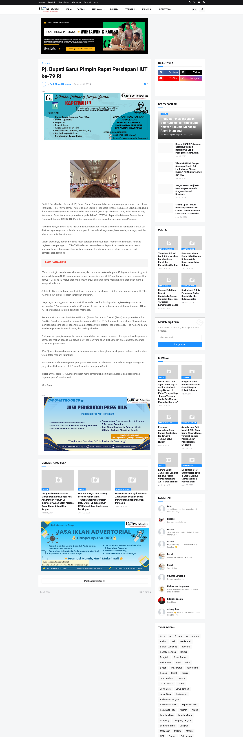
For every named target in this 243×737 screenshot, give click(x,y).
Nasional (97, 9)
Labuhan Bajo (167, 715)
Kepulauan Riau (167, 710)
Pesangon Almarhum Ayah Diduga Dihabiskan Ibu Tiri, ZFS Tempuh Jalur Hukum (167, 434)
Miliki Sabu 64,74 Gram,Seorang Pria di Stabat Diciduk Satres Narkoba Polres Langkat (190, 476)
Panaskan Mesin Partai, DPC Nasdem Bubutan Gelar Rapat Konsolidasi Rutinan (191, 259)
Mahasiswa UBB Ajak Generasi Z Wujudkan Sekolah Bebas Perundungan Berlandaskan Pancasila (131, 498)
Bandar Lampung (168, 646)
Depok (174, 673)
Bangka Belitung (168, 652)
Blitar (187, 662)
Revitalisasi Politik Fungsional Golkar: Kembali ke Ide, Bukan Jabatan (190, 294)
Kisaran (183, 710)
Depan (69, 9)
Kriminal (147, 9)
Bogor (163, 668)
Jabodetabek (166, 678)
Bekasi (183, 652)
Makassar (165, 731)
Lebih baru (45, 592)
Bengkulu (164, 657)
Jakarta (181, 678)
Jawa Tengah (182, 689)
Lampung (164, 720)
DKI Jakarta (176, 668)
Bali (173, 641)
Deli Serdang (192, 668)
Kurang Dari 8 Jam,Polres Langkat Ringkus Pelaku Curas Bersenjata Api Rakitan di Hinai (168, 476)
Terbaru (130, 9)
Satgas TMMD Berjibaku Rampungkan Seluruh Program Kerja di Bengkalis (187, 190)
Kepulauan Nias (189, 704)
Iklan (96, 2)
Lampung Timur (167, 725)
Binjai (178, 662)
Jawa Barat (165, 689)
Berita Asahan (180, 657)
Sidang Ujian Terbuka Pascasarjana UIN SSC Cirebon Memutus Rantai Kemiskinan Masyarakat (187, 209)
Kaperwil (87, 2)
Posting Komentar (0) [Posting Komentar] (94, 581)
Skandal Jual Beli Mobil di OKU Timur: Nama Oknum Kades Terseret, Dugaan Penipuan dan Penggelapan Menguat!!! (191, 436)
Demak (163, 673)
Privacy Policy (63, 2)
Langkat (184, 725)
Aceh (162, 636)
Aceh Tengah (175, 636)
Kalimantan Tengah (169, 699)
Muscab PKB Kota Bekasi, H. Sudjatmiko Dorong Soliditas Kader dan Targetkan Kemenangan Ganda (168, 297)
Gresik (185, 673)
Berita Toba (165, 662)
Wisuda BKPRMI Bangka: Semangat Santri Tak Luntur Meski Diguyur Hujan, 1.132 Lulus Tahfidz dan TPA (188, 169)
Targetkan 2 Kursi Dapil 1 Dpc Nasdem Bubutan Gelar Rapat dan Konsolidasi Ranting (168, 259)
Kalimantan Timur (168, 704)
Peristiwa (165, 9)
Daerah (81, 9)
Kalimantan (181, 694)
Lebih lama (144, 592)
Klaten (195, 710)
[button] (194, 9)
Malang (177, 731)
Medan (189, 731)
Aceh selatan (192, 636)
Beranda (41, 2)
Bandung (185, 646)
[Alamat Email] (180, 337)
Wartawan (76, 2)
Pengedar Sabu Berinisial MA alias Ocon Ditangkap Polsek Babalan (190, 386)
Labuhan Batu (185, 715)
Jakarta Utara (167, 683)
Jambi (181, 683)
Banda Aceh (185, 641)
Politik (114, 9)
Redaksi (51, 2)
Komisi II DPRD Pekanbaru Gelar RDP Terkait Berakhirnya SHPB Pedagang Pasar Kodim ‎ (188, 148)
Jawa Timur (166, 694)
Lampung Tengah (182, 720)
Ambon (163, 641)
